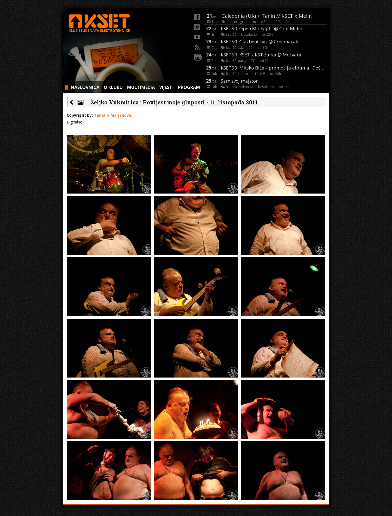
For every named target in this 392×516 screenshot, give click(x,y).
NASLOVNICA (85, 87)
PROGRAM (189, 87)
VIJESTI (166, 87)
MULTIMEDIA (141, 87)
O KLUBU (113, 87)
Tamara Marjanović (113, 115)
